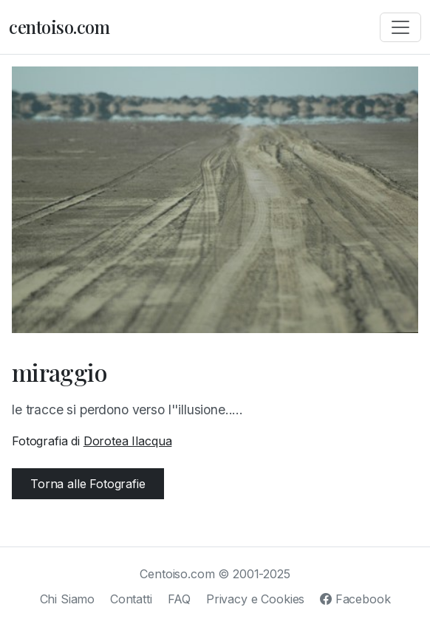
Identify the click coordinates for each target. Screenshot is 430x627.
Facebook (355, 599)
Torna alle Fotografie (88, 483)
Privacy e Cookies (255, 599)
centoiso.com (59, 26)
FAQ (179, 599)
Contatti (131, 599)
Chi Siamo (67, 599)
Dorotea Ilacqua (127, 441)
